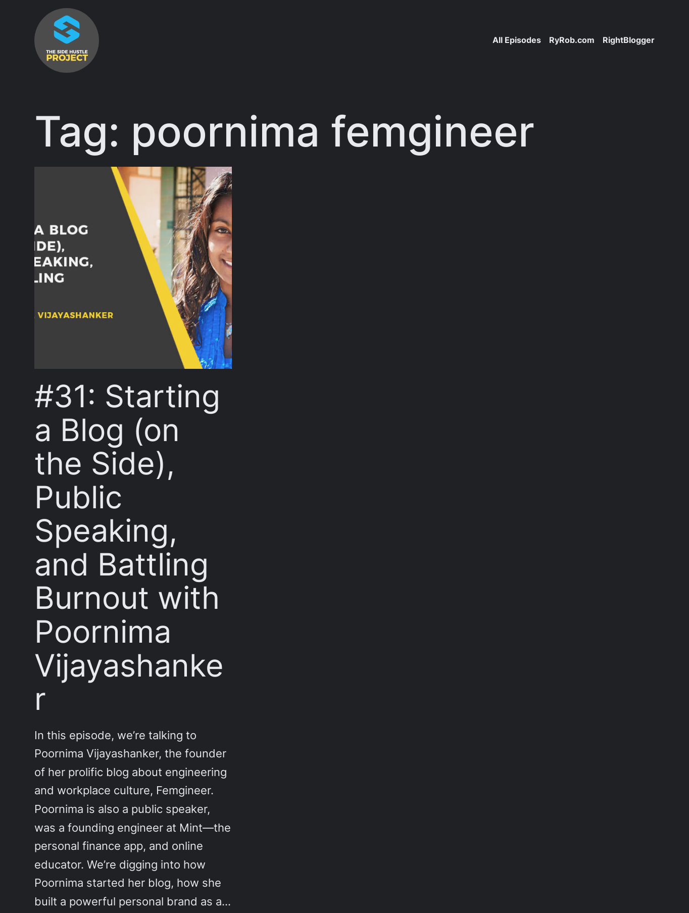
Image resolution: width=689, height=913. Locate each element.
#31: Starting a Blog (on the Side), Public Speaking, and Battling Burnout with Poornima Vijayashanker (129, 547)
